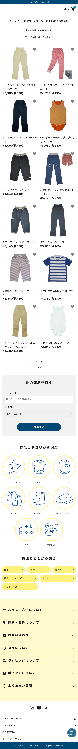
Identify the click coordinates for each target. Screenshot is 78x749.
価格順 (41, 30)
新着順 (48, 30)
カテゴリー (11, 407)
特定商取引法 (8, 732)
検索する (39, 427)
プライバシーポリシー (12, 739)
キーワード (11, 392)
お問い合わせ (8, 725)
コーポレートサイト (12, 718)
